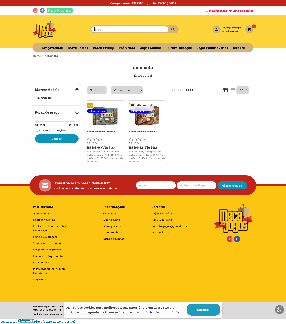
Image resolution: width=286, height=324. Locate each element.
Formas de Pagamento (48, 256)
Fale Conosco (41, 262)
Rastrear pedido (44, 219)
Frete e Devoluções (45, 237)
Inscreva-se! (232, 185)
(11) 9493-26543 (161, 213)
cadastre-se (231, 31)
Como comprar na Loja (48, 243)
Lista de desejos (241, 11)
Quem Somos (41, 213)
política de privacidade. (161, 312)
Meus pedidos (216, 11)
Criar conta (111, 213)
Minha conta (111, 219)
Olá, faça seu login (231, 27)
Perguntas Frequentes (47, 249)
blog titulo (39, 279)
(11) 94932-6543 (161, 219)
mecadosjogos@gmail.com (169, 226)
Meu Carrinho (112, 232)
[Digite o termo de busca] (129, 29)
